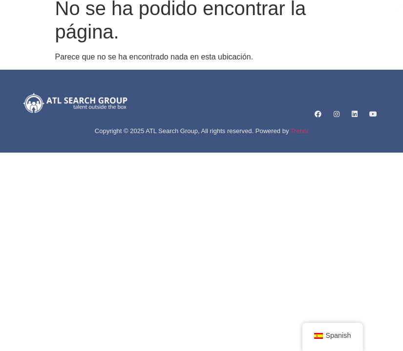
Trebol (299, 131)
